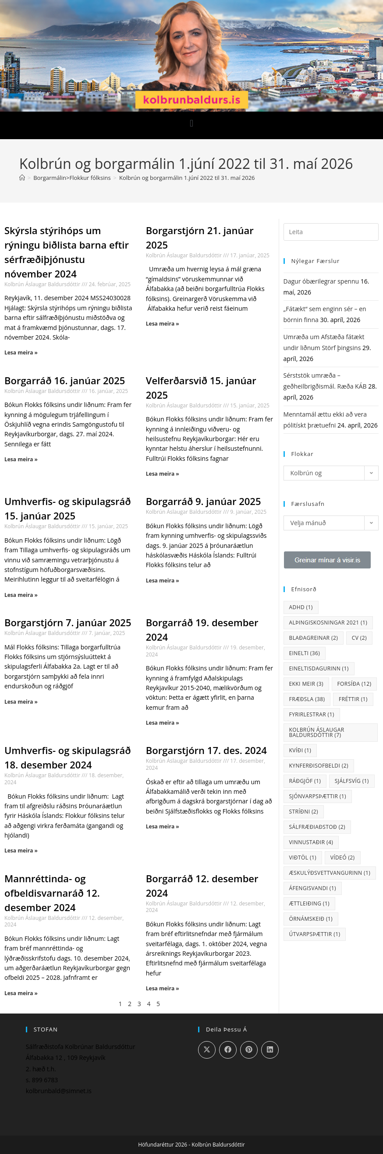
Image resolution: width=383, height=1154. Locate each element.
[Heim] (22, 178)
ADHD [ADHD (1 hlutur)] (301, 607)
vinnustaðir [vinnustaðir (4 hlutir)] (311, 842)
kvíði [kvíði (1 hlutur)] (300, 750)
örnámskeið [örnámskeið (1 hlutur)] (311, 918)
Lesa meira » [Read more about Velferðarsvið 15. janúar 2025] (162, 473)
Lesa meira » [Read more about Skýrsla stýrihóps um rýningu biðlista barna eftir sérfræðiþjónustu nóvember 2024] (21, 352)
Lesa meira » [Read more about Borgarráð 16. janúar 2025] (21, 459)
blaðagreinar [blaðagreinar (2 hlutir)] (313, 638)
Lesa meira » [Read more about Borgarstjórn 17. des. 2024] (162, 826)
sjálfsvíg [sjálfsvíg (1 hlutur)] (352, 781)
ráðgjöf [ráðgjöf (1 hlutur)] (305, 781)
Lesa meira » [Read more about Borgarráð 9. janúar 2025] (162, 580)
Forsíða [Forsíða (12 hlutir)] (354, 683)
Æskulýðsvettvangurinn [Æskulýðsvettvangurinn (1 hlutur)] (330, 873)
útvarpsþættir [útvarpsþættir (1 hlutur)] (314, 934)
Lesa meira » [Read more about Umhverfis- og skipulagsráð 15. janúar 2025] (21, 595)
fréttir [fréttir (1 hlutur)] (353, 699)
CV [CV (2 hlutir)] (359, 638)
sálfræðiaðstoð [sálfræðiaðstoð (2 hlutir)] (317, 827)
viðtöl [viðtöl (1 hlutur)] (303, 857)
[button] (191, 123)
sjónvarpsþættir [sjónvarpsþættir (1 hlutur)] (317, 796)
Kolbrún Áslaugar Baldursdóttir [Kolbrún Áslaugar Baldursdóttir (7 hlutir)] (316, 732)
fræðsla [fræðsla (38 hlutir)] (307, 699)
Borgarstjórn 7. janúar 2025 (67, 622)
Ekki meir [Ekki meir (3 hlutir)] (306, 683)
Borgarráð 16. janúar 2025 (64, 380)
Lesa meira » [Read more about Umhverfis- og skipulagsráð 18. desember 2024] (21, 850)
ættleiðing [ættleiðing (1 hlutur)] (309, 903)
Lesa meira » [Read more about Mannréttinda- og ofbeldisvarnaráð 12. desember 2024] (21, 993)
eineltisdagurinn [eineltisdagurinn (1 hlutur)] (319, 668)
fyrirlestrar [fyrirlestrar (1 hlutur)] (311, 714)
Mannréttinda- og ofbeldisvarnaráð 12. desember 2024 (52, 893)
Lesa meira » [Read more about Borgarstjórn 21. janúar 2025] (162, 323)
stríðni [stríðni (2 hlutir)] (304, 811)
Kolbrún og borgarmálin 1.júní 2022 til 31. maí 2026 (187, 178)
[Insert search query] (331, 232)
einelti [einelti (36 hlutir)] (304, 653)
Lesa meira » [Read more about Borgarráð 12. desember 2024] (162, 988)
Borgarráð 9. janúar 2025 (203, 501)
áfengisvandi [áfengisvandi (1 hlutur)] (312, 888)
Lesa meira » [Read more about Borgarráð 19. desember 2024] (162, 722)
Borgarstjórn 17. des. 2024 (206, 750)
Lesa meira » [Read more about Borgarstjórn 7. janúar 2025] (21, 701)
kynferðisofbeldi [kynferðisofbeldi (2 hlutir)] (318, 765)
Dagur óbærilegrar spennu (321, 281)
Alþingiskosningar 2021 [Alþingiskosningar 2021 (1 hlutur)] (328, 622)
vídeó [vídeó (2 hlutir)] (342, 857)
